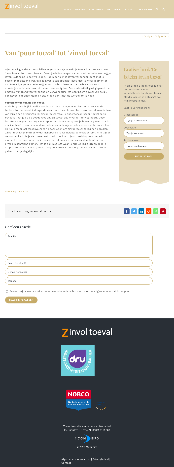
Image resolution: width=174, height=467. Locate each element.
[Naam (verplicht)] (79, 263)
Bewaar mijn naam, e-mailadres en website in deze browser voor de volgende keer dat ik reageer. (69, 291)
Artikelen (10, 191)
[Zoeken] (164, 9)
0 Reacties (23, 191)
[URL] (79, 281)
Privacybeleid (101, 459)
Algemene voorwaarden (75, 459)
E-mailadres (131, 114)
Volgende (161, 36)
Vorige (148, 36)
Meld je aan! (144, 156)
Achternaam (131, 140)
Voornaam (130, 127)
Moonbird (105, 426)
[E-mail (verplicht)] (79, 272)
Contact (66, 462)
